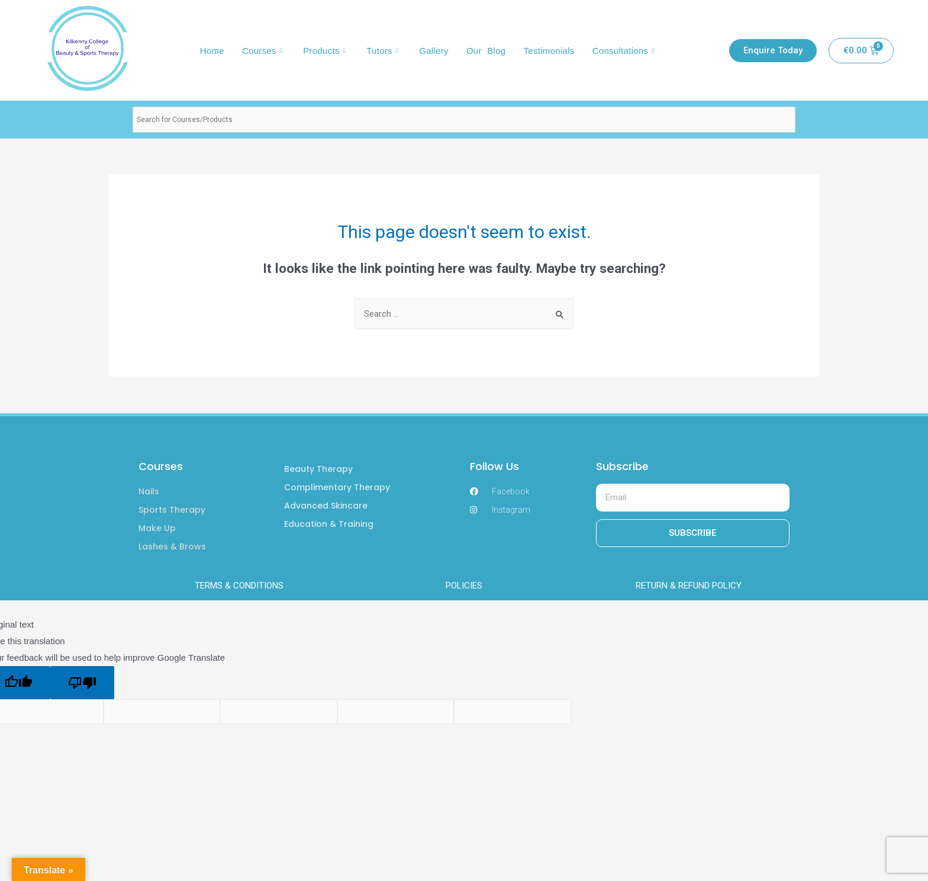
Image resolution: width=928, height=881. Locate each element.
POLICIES (464, 585)
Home (212, 51)
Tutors (383, 51)
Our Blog (486, 51)
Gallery (434, 51)
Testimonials (548, 51)
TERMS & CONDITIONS (239, 585)
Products (326, 51)
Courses (263, 51)
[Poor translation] (82, 682)
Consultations (625, 51)
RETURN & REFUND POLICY (689, 585)
